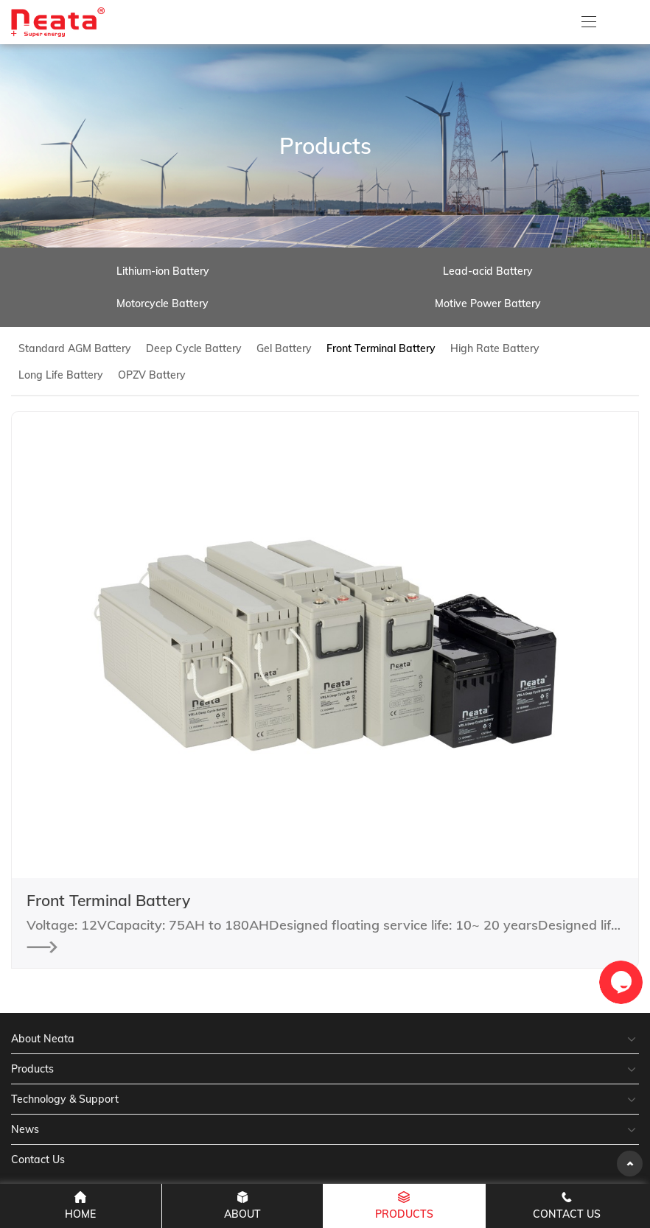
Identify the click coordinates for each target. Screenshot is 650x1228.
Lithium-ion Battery (162, 271)
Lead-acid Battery (488, 271)
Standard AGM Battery (74, 348)
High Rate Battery (494, 348)
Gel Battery (284, 348)
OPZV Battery (152, 375)
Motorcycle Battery (162, 303)
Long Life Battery (60, 375)
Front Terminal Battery (381, 348)
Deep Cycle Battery (194, 348)
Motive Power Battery (488, 303)
